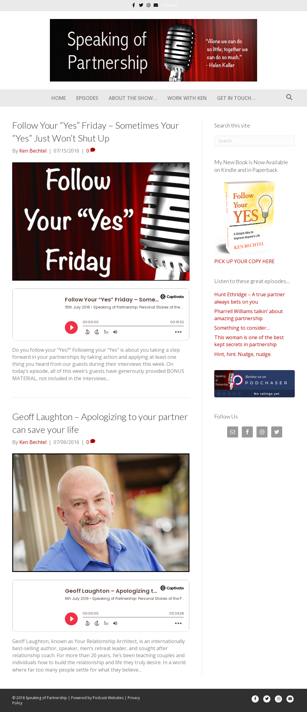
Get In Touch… (236, 98)
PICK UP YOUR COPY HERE (244, 261)
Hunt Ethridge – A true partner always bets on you (249, 298)
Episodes (87, 98)
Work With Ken (187, 98)
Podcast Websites (108, 697)
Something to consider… (242, 327)
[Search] (289, 97)
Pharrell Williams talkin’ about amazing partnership (248, 315)
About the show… (133, 98)
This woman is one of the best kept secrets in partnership (249, 341)
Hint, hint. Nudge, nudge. (242, 354)
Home (58, 98)
